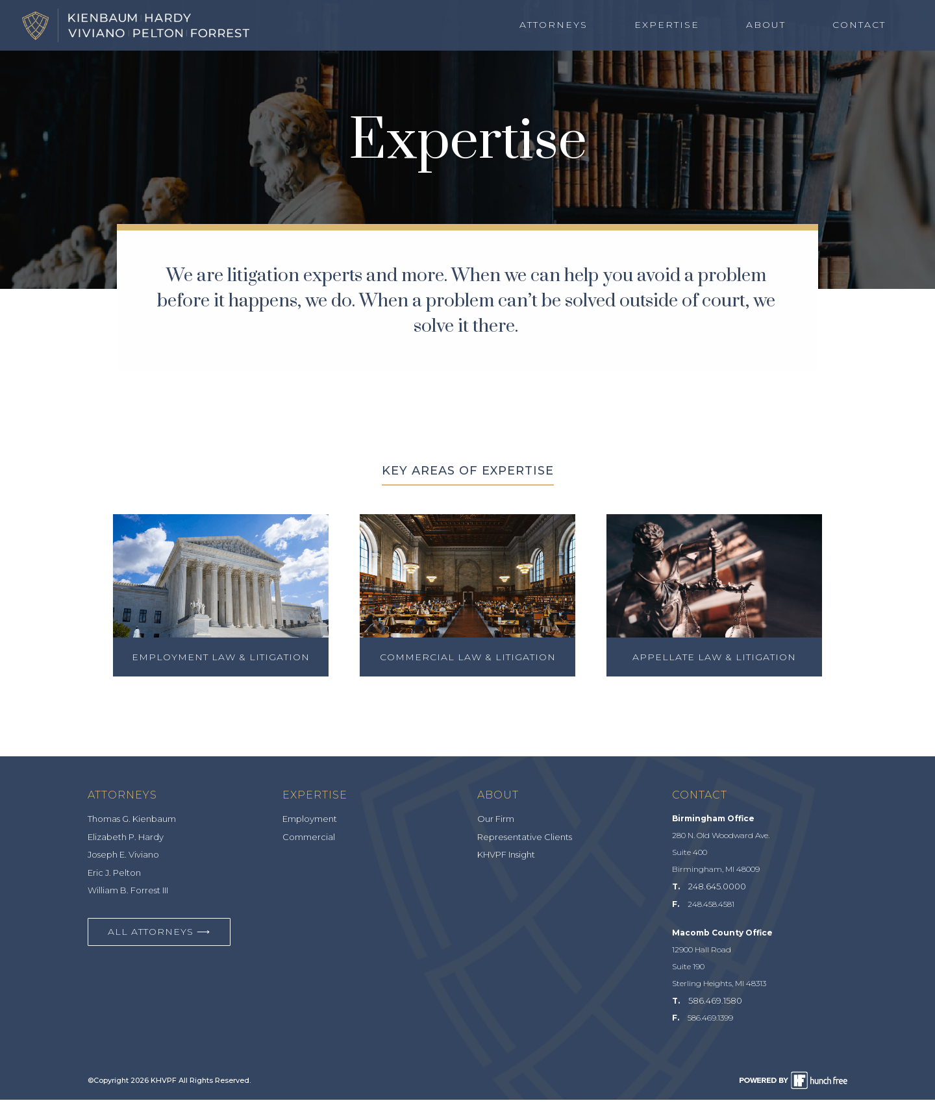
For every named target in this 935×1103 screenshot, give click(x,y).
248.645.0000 (717, 890)
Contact (859, 25)
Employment (309, 822)
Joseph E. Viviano (123, 858)
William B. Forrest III (128, 894)
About (766, 25)
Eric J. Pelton (114, 876)
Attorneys (553, 25)
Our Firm (495, 822)
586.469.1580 (715, 1003)
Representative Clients (524, 840)
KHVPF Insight (506, 858)
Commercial (308, 840)
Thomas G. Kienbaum (132, 822)
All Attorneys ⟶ (159, 935)
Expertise (666, 25)
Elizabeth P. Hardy (126, 840)
